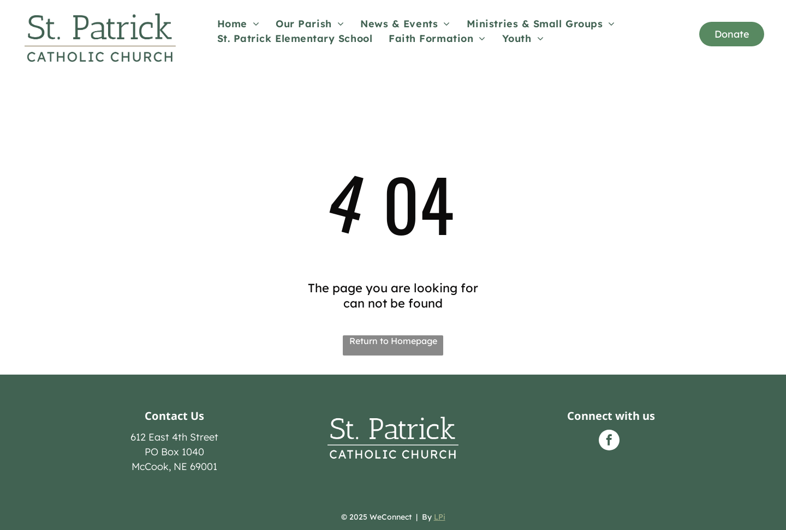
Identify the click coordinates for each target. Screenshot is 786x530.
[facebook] (609, 441)
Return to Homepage (393, 340)
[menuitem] (238, 23)
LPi (439, 517)
